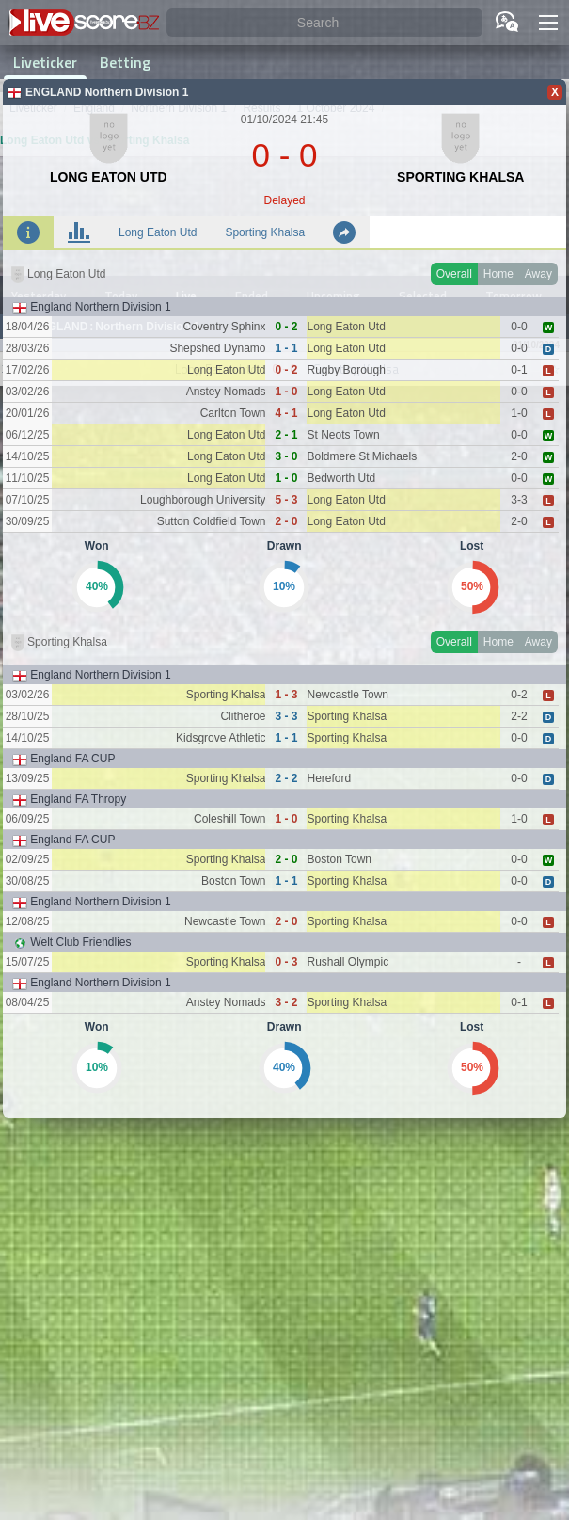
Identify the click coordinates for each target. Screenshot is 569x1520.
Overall (454, 273)
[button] (548, 22)
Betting (125, 62)
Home (498, 273)
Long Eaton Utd (158, 232)
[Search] (324, 23)
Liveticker (45, 62)
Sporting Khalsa (265, 232)
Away (538, 273)
